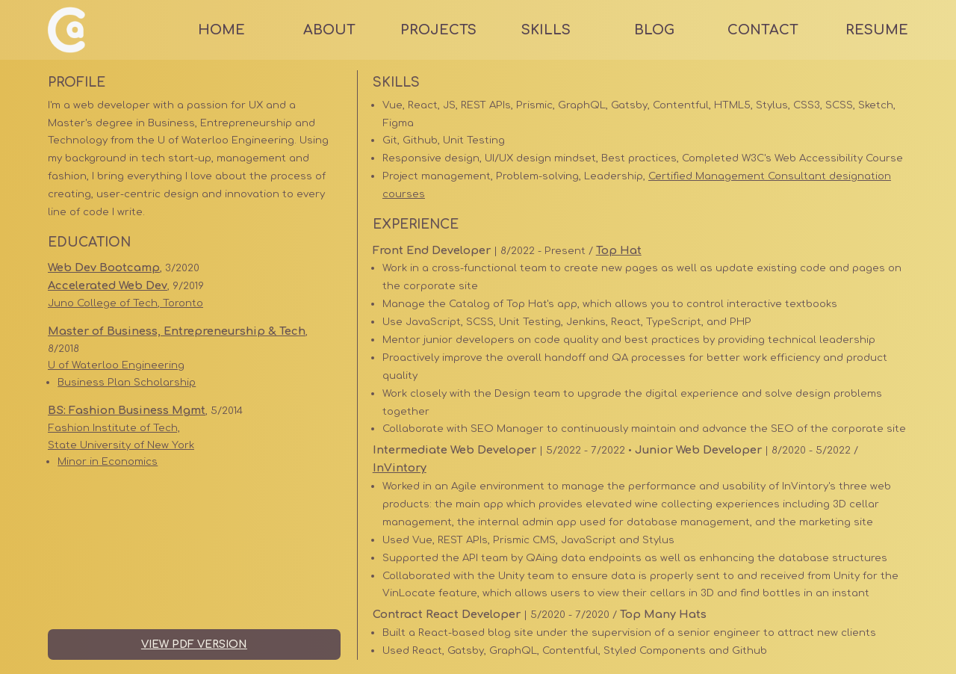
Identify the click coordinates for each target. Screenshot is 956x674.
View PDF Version (194, 644)
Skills (546, 29)
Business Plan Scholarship (127, 382)
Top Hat (619, 250)
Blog (654, 29)
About (329, 29)
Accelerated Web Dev (107, 285)
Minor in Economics (108, 461)
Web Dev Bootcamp (104, 267)
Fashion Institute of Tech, (114, 427)
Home (221, 29)
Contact (762, 29)
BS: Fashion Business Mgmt (126, 410)
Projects (438, 29)
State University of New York (121, 445)
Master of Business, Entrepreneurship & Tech (176, 331)
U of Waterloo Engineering (116, 365)
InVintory (399, 468)
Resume (876, 29)
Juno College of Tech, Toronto (125, 303)
